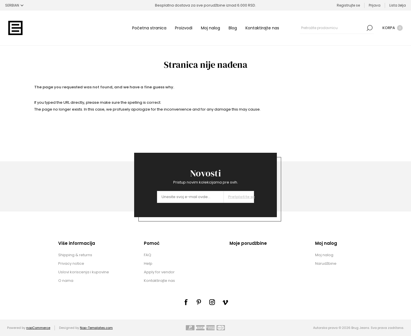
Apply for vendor (159, 272)
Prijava (374, 5)
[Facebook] (186, 302)
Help (148, 263)
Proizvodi (183, 28)
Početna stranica (149, 28)
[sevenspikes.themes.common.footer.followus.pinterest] (199, 302)
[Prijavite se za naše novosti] (190, 197)
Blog (233, 28)
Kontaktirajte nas (262, 28)
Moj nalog (210, 28)
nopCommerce (38, 327)
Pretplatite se (241, 196)
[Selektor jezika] (14, 5)
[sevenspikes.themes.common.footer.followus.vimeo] (225, 302)
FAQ (147, 255)
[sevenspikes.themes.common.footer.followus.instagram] (212, 302)
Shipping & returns (75, 255)
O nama (65, 280)
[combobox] (332, 28)
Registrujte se (348, 5)
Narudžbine (326, 263)
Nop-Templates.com (96, 327)
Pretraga (369, 28)
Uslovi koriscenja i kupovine (83, 272)
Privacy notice (71, 263)
